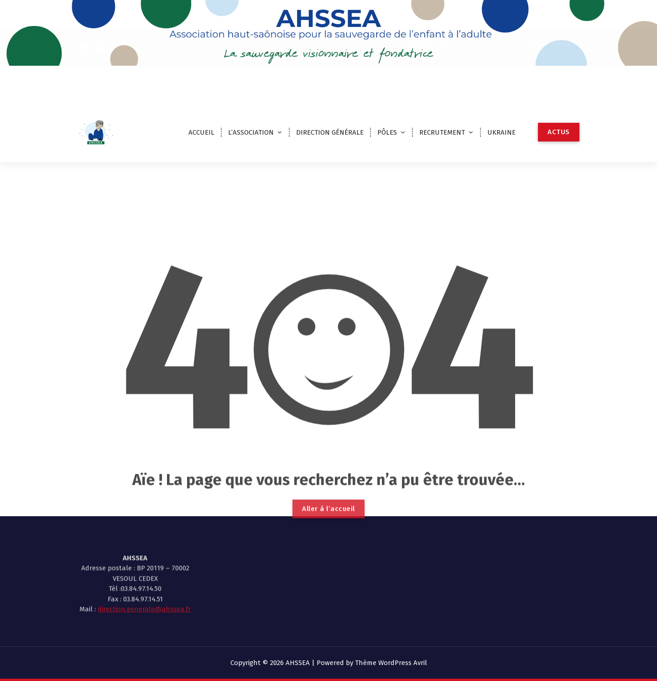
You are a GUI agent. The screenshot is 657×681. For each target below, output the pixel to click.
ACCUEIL (201, 132)
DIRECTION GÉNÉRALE (330, 132)
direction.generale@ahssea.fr (144, 584)
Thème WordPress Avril (391, 663)
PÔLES (387, 132)
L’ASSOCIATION (251, 132)
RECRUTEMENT (442, 132)
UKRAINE (501, 132)
